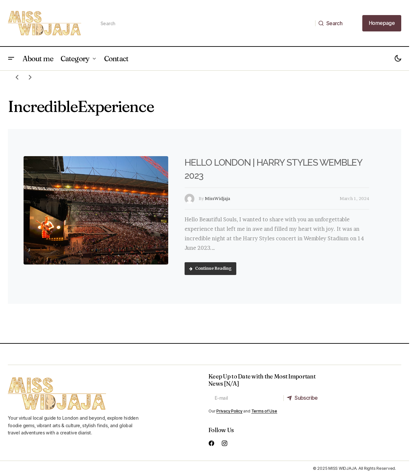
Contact (116, 58)
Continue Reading (210, 268)
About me (38, 58)
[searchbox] (205, 23)
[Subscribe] (303, 398)
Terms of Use (264, 411)
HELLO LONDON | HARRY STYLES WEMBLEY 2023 (273, 169)
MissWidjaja (217, 198)
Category (75, 58)
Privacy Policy (229, 411)
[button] (11, 58)
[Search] (332, 23)
